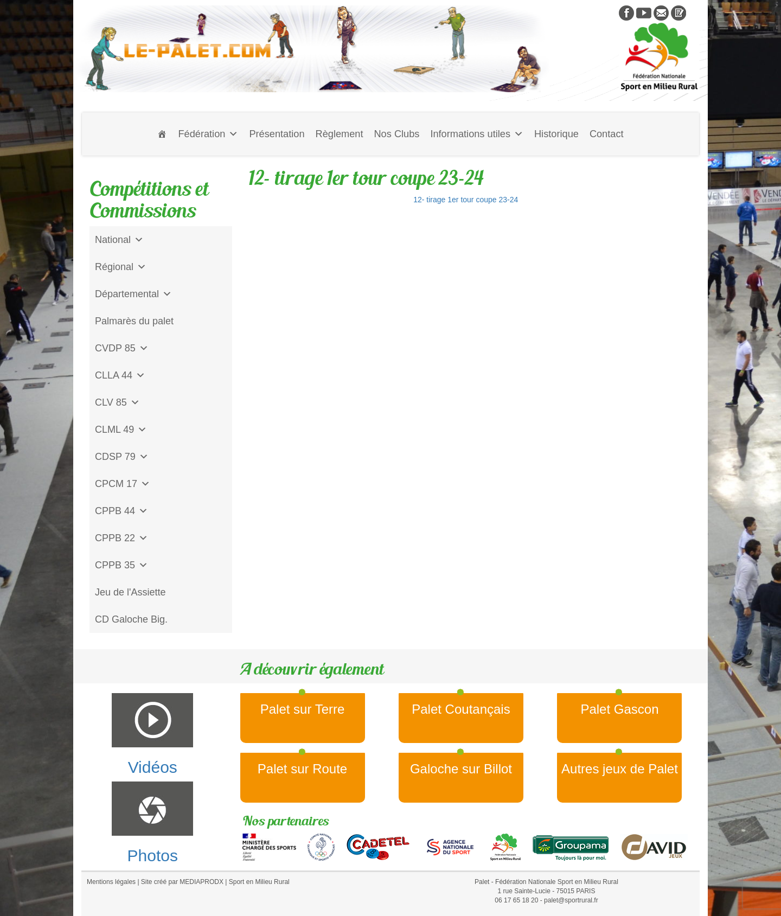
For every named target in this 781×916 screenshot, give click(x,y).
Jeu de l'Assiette (130, 592)
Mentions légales (111, 882)
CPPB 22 (121, 538)
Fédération (208, 134)
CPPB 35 (121, 565)
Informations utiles (476, 134)
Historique (556, 134)
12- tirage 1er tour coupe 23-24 (465, 199)
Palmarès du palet (134, 321)
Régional (120, 266)
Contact (607, 134)
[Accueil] (162, 134)
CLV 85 (117, 402)
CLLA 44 (120, 375)
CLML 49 (121, 429)
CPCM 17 (122, 483)
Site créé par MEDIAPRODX (182, 882)
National (119, 239)
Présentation (276, 134)
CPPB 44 (121, 510)
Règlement (339, 134)
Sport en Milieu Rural (259, 882)
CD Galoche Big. (131, 619)
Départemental (133, 294)
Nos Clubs (396, 134)
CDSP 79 (122, 456)
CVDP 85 (122, 348)
